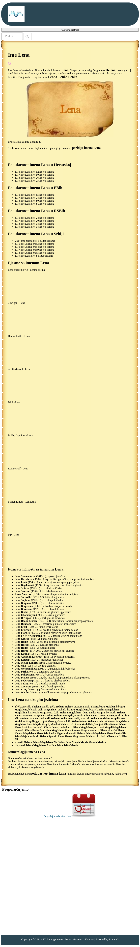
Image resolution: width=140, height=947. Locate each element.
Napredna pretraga (70, 30)
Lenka (72, 77)
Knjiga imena (56, 939)
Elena (64, 70)
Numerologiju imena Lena (26, 752)
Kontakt (89, 939)
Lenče (62, 77)
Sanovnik (114, 939)
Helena (110, 70)
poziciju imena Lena (86, 148)
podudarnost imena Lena (48, 773)
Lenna (52, 77)
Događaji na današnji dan (70, 816)
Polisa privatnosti (74, 939)
